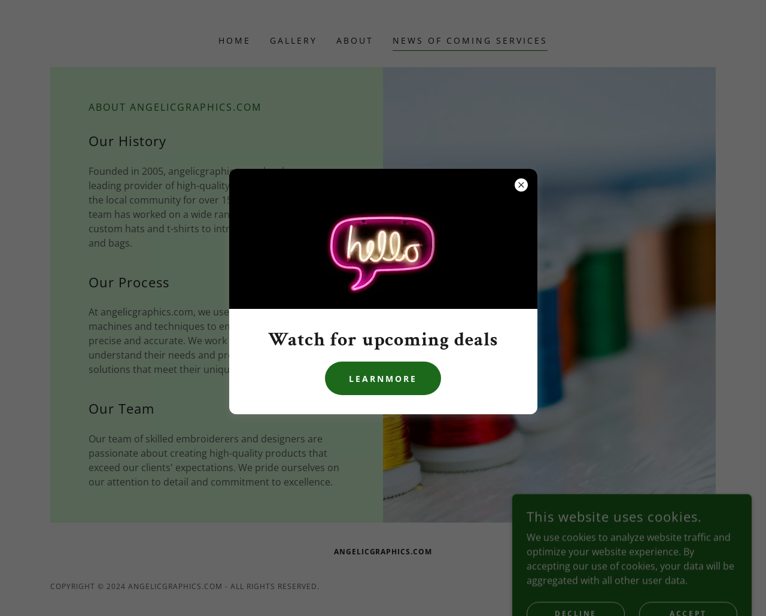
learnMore (383, 378)
